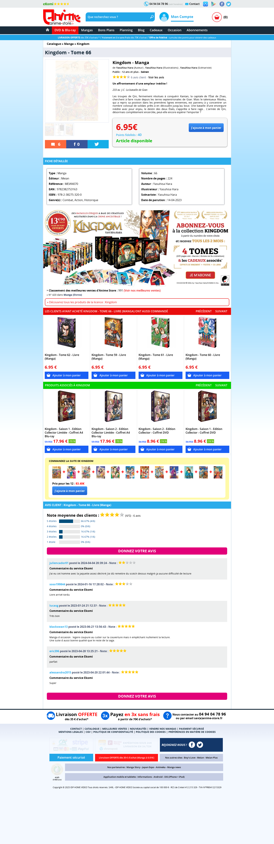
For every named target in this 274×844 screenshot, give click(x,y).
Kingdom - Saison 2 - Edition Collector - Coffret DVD (157, 430)
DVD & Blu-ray (65, 30)
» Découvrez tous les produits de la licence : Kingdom (82, 302)
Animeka (160, 767)
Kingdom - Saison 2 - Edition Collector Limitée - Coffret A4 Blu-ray (111, 432)
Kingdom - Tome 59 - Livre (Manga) (109, 356)
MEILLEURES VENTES (114, 728)
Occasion (174, 30)
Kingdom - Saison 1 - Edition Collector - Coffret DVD (204, 430)
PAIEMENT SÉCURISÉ (191, 728)
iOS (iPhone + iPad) (174, 776)
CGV (88, 732)
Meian (200, 757)
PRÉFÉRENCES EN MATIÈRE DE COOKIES (192, 732)
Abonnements (197, 30)
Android (158, 776)
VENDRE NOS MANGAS (162, 728)
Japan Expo (148, 767)
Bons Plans (106, 30)
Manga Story (133, 767)
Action (78, 200)
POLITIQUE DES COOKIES (151, 732)
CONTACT (76, 728)
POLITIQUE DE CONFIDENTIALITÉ (113, 732)
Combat (68, 200)
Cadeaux (156, 30)
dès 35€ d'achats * (79, 37)
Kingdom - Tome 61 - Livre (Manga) (156, 356)
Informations (145, 776)
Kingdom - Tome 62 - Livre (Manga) (62, 356)
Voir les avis (156, 77)
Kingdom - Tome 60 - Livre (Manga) (203, 356)
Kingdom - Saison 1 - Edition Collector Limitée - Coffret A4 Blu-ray (64, 432)
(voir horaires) (176, 4)
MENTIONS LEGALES (71, 732)
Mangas (87, 30)
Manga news (174, 767)
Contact (194, 4)
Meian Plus (212, 757)
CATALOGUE (92, 728)
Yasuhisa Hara (124, 67)
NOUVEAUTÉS (138, 728)
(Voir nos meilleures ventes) (142, 290)
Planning (126, 30)
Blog (141, 30)
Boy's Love (189, 757)
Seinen (145, 71)
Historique (91, 200)
